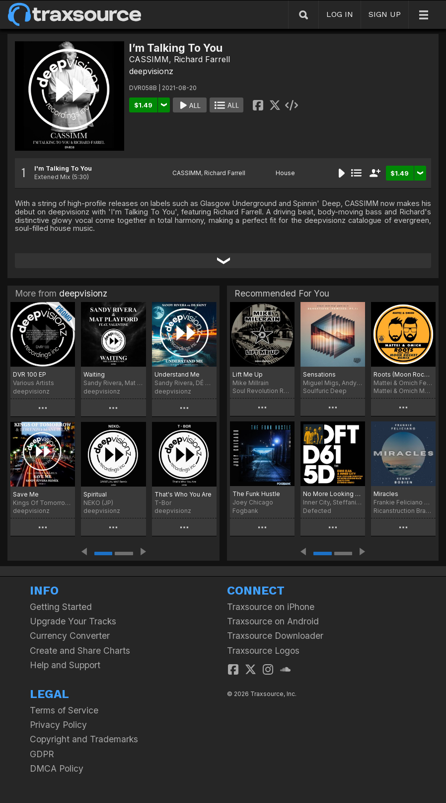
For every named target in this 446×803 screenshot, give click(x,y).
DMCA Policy (56, 768)
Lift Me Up (247, 374)
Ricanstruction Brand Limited (403, 510)
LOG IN (339, 14)
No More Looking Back (333, 494)
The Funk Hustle (256, 494)
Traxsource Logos (263, 650)
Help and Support (65, 665)
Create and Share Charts (80, 650)
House (285, 173)
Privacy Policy (58, 724)
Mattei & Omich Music (403, 391)
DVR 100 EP (29, 374)
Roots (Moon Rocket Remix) (403, 374)
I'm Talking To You (63, 168)
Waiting (94, 374)
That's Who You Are (183, 494)
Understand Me (177, 374)
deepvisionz (151, 71)
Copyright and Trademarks (84, 739)
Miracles (385, 494)
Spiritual (95, 494)
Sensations (319, 374)
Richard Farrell (202, 59)
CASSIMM (149, 59)
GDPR (42, 754)
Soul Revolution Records (262, 391)
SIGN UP (385, 14)
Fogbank (245, 510)
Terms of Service (64, 710)
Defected (317, 510)
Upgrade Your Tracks (73, 621)
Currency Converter (70, 635)
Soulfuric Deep (325, 391)
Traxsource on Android (273, 621)
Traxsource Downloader (275, 635)
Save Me (26, 494)
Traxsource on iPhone (270, 607)
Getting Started (61, 607)
